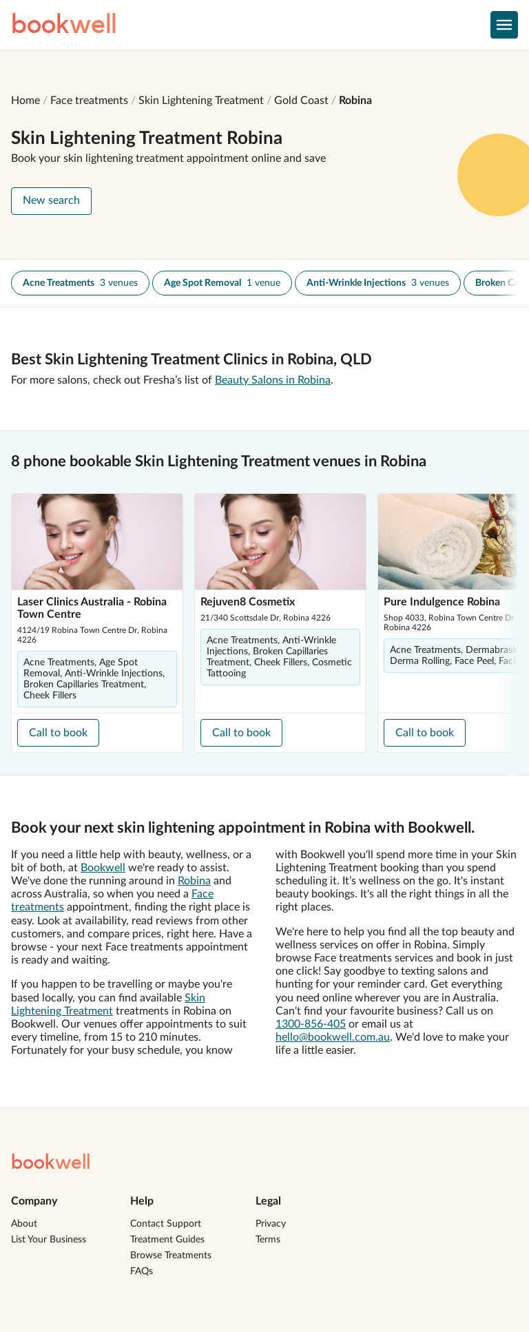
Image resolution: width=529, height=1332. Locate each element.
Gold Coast (301, 100)
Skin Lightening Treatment (201, 100)
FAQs (141, 1271)
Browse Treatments (170, 1255)
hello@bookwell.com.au (333, 1037)
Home (25, 100)
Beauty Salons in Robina (273, 380)
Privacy (271, 1224)
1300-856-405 (311, 1024)
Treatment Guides (167, 1240)
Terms (268, 1240)
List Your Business (48, 1240)
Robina (355, 100)
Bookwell (103, 867)
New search (51, 200)
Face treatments (89, 100)
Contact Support (165, 1224)
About (24, 1224)
